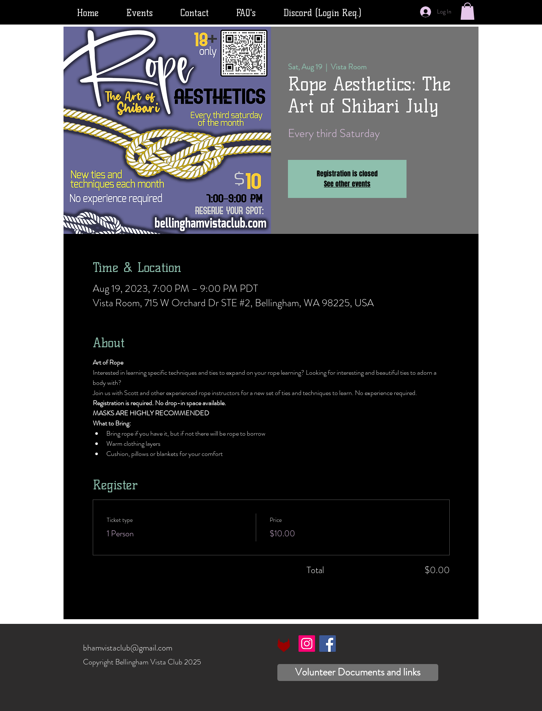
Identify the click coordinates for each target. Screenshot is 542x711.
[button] (467, 11)
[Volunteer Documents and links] (357, 672)
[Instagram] (307, 643)
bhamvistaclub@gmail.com (127, 648)
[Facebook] (327, 643)
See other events (347, 184)
